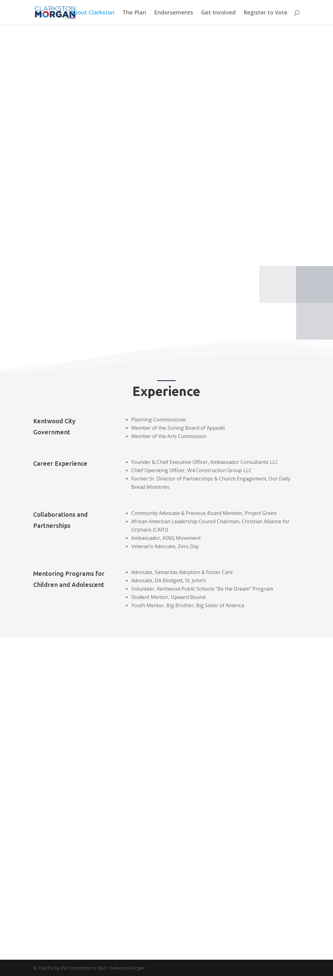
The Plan (134, 13)
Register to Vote (265, 13)
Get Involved (218, 13)
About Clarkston (92, 13)
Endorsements (173, 13)
